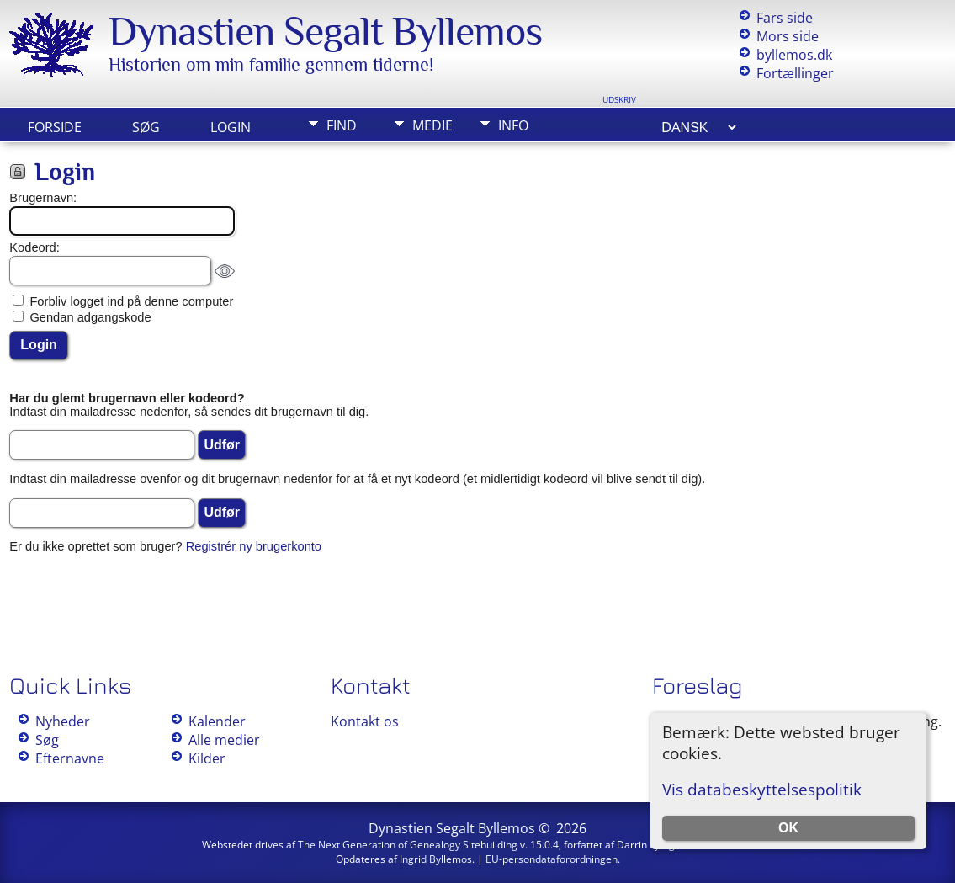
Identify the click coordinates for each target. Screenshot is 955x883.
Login (230, 127)
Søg (146, 127)
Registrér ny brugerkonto (253, 546)
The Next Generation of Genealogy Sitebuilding (407, 845)
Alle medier (224, 740)
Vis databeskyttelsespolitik (762, 789)
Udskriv (619, 99)
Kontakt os (365, 721)
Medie (432, 125)
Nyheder (62, 721)
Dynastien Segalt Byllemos (325, 31)
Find (341, 125)
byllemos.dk (794, 54)
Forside (55, 127)
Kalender (217, 721)
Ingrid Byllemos (436, 859)
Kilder (206, 758)
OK (788, 828)
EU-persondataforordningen (551, 859)
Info (513, 125)
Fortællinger (795, 73)
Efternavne (69, 758)
